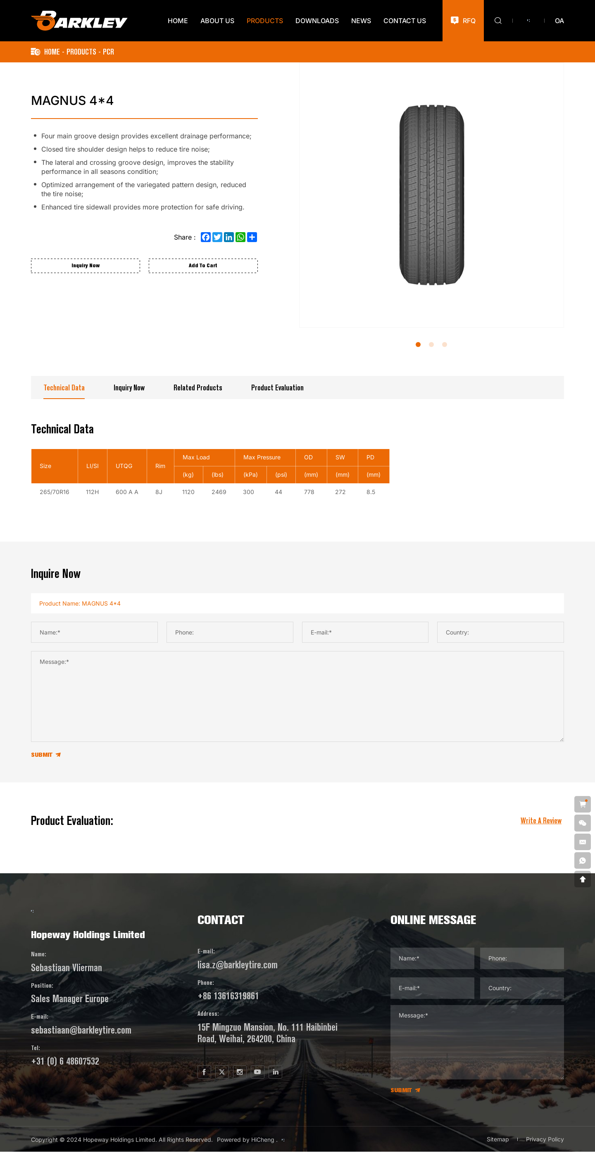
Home (52, 52)
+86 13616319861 (232, 997)
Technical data (64, 387)
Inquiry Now (129, 387)
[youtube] (280, 1075)
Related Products (198, 387)
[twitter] (233, 1075)
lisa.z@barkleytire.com (241, 966)
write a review (541, 822)
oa (559, 21)
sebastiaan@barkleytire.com (81, 1047)
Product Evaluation (277, 387)
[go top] (582, 878)
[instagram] (257, 1075)
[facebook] (210, 1075)
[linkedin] (304, 1075)
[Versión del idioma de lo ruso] (528, 20)
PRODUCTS (81, 52)
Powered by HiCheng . (247, 1142)
